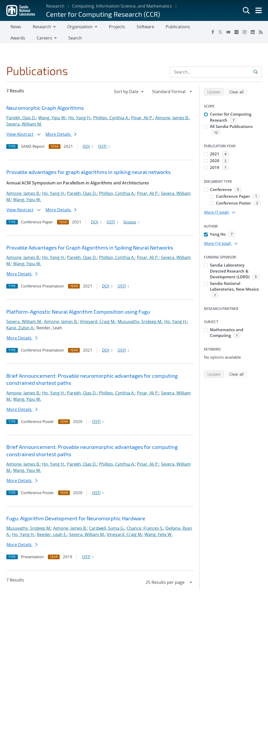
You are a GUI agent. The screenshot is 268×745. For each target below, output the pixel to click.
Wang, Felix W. (158, 536)
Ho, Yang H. (79, 120)
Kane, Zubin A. (20, 330)
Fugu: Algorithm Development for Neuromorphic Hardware (75, 520)
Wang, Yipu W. (52, 120)
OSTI (104, 148)
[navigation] (129, 93)
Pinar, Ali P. (142, 120)
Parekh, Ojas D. (21, 120)
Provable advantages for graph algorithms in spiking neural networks (88, 174)
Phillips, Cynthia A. (111, 120)
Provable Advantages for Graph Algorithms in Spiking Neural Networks (89, 249)
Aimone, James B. (172, 120)
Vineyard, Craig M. (97, 323)
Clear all (238, 94)
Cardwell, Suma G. (107, 530)
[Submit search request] (256, 74)
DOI (88, 148)
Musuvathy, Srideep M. (140, 323)
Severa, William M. (24, 126)
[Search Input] (216, 74)
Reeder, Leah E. (52, 536)
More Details (61, 136)
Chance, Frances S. (145, 530)
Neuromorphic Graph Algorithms (45, 110)
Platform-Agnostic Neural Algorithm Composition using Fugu (78, 314)
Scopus (131, 224)
